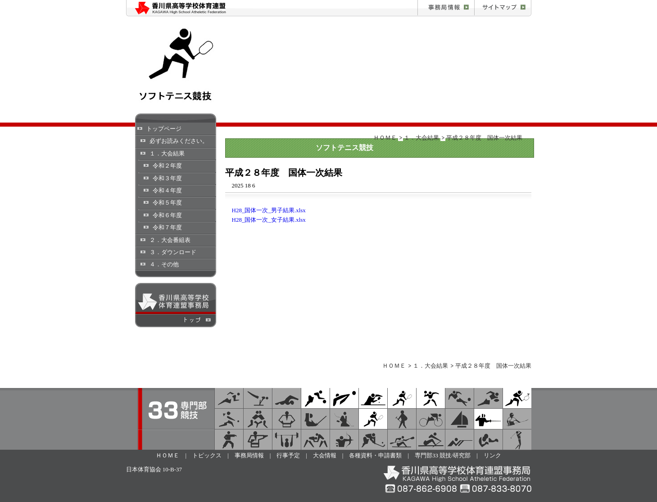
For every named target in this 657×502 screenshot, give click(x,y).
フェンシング (488, 419)
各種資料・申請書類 (375, 455)
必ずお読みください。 (179, 140)
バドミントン (517, 398)
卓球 (373, 398)
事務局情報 (445, 8)
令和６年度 (167, 215)
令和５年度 (167, 202)
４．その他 (164, 264)
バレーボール (344, 398)
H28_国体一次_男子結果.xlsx (269, 210)
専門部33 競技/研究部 (443, 455)
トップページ (163, 128)
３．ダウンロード (173, 252)
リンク (492, 455)
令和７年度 (167, 227)
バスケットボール (315, 398)
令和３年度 (167, 178)
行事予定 (288, 455)
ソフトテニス (402, 398)
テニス (373, 419)
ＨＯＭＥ (385, 137)
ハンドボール (431, 398)
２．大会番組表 (170, 240)
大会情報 (324, 455)
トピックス (207, 455)
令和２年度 (167, 165)
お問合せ (502, 8)
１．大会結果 (167, 153)
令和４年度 (167, 190)
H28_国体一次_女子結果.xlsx (269, 219)
